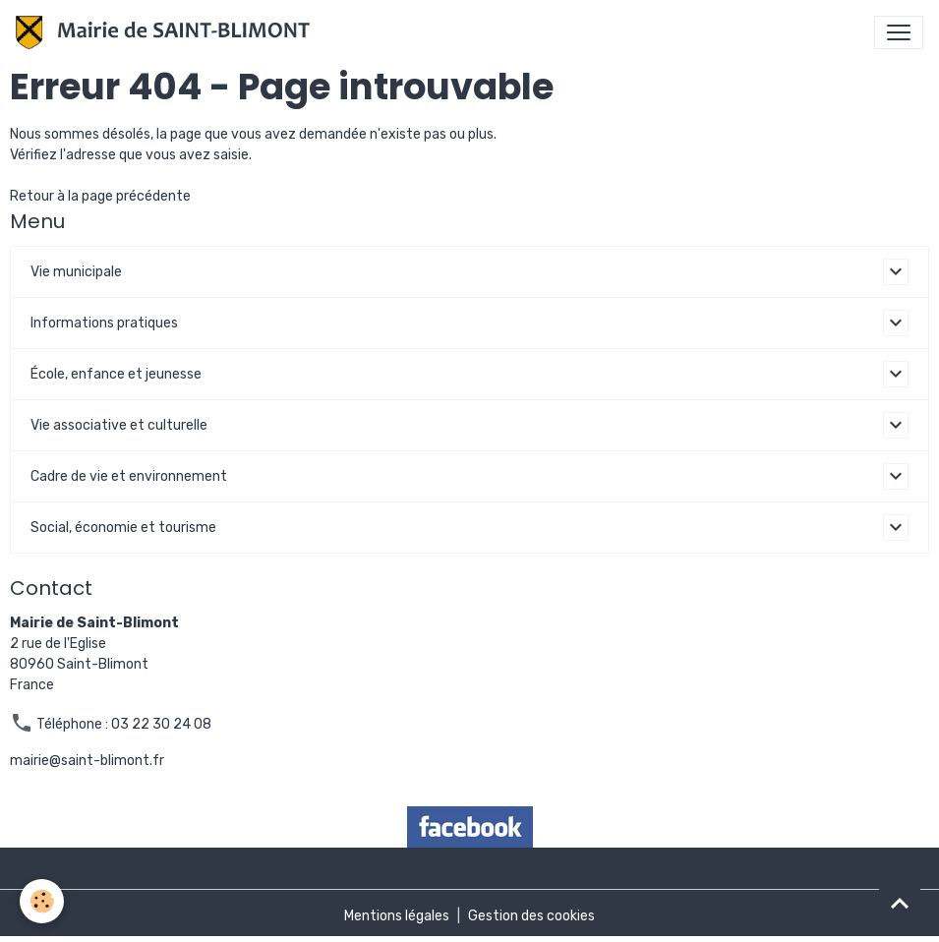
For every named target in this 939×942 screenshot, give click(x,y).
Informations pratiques (104, 323)
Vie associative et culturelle (118, 425)
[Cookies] (42, 901)
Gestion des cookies (531, 916)
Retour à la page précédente (100, 196)
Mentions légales (396, 916)
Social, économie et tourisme (123, 527)
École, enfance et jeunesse (116, 374)
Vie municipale (76, 272)
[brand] (167, 32)
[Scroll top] (899, 902)
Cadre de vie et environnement (128, 476)
